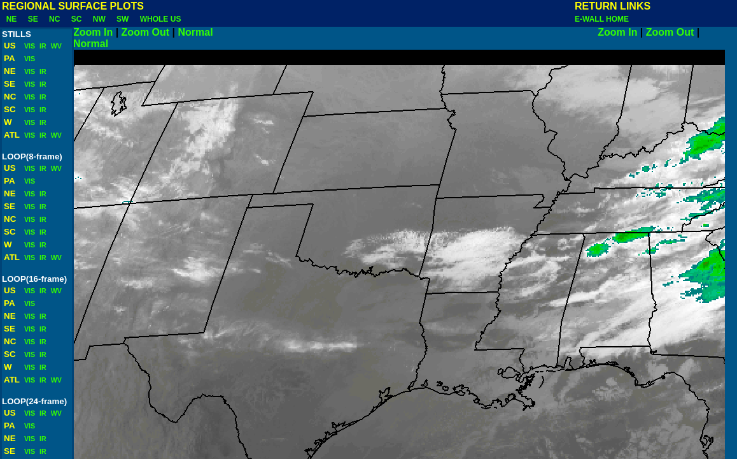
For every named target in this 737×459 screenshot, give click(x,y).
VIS (28, 46)
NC (54, 19)
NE (11, 19)
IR (42, 46)
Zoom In (93, 32)
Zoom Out (146, 32)
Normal (388, 32)
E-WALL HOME (602, 19)
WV (55, 46)
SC (76, 19)
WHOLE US (160, 19)
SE (33, 19)
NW (98, 19)
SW (122, 19)
